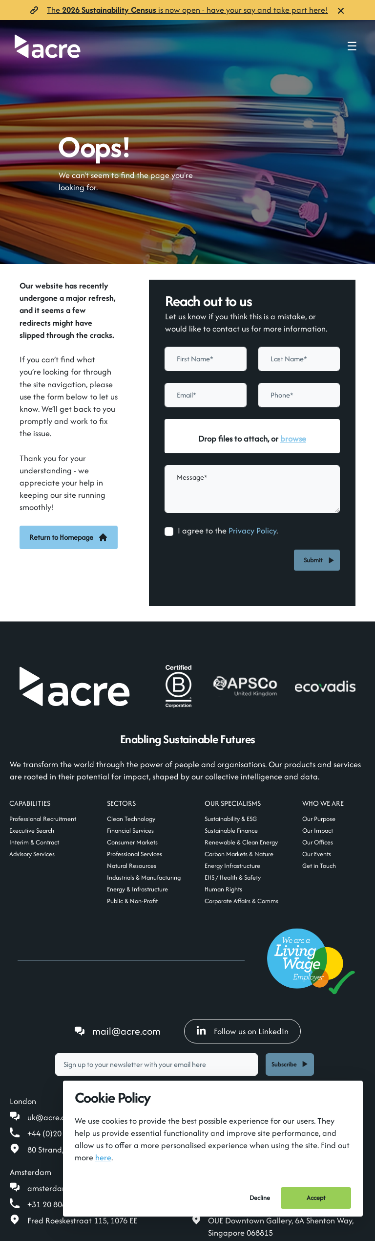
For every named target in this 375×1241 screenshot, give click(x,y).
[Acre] (48, 46)
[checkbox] (169, 531)
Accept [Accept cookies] (316, 1197)
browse (293, 438)
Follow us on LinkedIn (242, 1031)
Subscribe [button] (284, 1064)
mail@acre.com (126, 1031)
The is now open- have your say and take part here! (187, 10)
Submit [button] (314, 560)
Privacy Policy (252, 530)
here (103, 1157)
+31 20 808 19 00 (57, 1204)
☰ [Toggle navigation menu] (352, 46)
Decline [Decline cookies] (260, 1197)
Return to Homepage (68, 537)
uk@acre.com (51, 1117)
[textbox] (206, 359)
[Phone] (299, 395)
